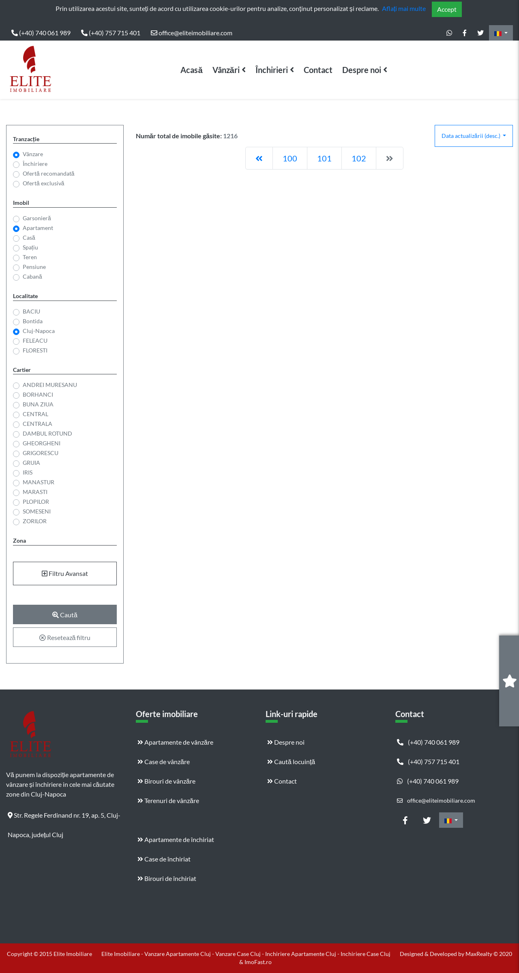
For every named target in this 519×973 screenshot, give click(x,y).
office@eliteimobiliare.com (191, 33)
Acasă (191, 70)
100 (290, 158)
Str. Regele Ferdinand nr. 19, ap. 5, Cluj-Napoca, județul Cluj (64, 818)
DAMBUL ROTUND (46, 433)
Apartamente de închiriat (175, 839)
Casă (29, 237)
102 (359, 158)
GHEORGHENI (41, 443)
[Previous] (259, 158)
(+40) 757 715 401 (110, 33)
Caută (64, 615)
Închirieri (271, 70)
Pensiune (34, 266)
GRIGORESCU (40, 452)
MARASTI (34, 491)
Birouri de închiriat (166, 878)
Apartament (38, 227)
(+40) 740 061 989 (41, 33)
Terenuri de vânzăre (168, 800)
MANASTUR (38, 482)
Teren (30, 256)
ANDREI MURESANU (49, 384)
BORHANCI (37, 394)
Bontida (33, 321)
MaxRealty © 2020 (488, 953)
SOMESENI (36, 511)
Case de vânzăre (163, 761)
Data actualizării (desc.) (472, 135)
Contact (318, 70)
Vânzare (33, 153)
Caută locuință (291, 761)
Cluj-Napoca (39, 330)
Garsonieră (37, 218)
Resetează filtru (65, 637)
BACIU (31, 311)
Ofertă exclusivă (43, 183)
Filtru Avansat (65, 573)
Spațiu (30, 247)
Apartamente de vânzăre (175, 742)
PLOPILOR (35, 501)
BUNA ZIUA (37, 404)
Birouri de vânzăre (166, 781)
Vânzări (226, 70)
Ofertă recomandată (48, 173)
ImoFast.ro (258, 961)
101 (324, 158)
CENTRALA (36, 423)
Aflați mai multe (404, 8)
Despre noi (361, 70)
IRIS (27, 472)
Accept (447, 9)
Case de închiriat (164, 859)
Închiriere (35, 163)
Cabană (32, 276)
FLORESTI (35, 350)
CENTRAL (34, 413)
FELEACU (35, 340)
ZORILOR (34, 521)
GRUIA (30, 462)
